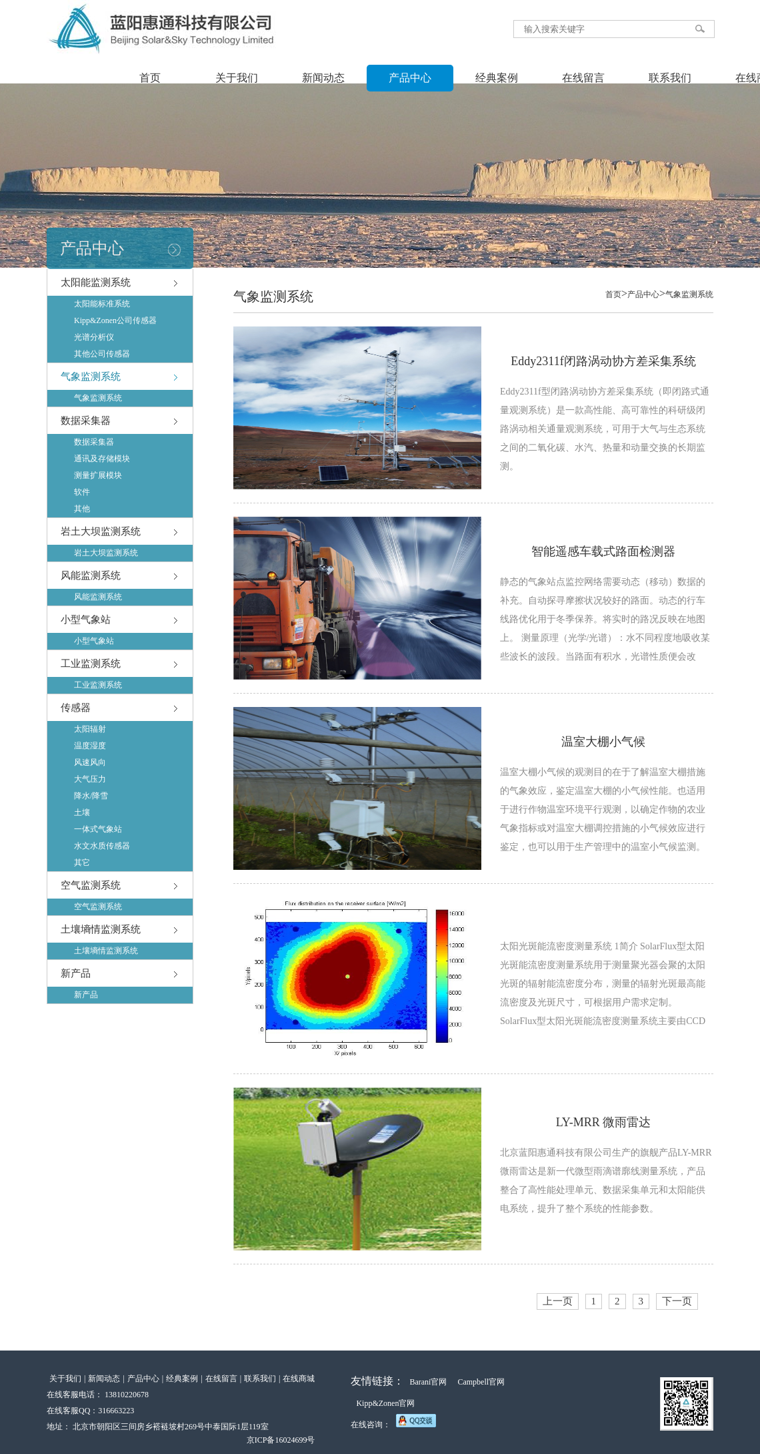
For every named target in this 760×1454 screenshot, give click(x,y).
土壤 (82, 812)
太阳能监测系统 (96, 282)
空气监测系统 (91, 885)
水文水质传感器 (102, 846)
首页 (150, 77)
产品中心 (410, 77)
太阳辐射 (90, 729)
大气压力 (90, 779)
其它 (82, 862)
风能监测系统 (91, 575)
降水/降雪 (91, 795)
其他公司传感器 (102, 353)
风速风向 (90, 762)
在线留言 (583, 77)
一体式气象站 (98, 829)
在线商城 (299, 1378)
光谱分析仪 (94, 337)
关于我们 (236, 77)
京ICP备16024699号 (281, 1440)
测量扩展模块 (98, 475)
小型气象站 (86, 619)
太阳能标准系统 (102, 303)
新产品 (76, 973)
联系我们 (670, 77)
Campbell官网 (481, 1382)
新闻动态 (323, 77)
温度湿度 (90, 745)
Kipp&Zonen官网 (385, 1403)
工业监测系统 (91, 663)
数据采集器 (86, 420)
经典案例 (496, 77)
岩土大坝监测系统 (101, 531)
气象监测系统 (91, 376)
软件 (82, 492)
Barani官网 (428, 1382)
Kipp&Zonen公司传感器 (115, 320)
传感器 (76, 707)
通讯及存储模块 (102, 458)
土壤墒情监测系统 (101, 929)
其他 (82, 508)
